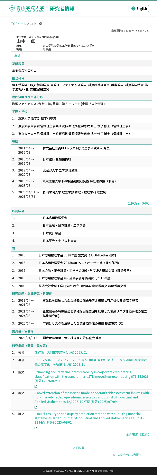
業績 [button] (17, 56)
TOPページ (19, 23)
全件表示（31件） (138, 434)
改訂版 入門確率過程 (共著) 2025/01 (61, 352)
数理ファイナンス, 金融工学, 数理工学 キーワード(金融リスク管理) (58, 104)
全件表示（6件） (139, 203)
